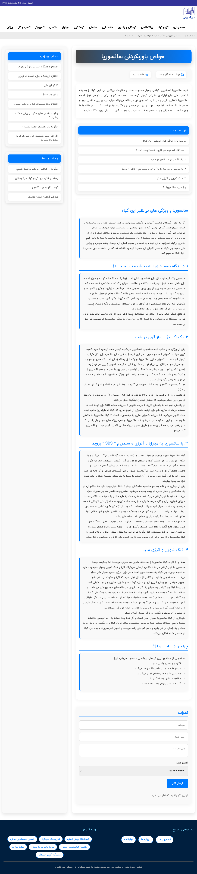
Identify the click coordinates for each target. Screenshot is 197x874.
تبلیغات (128, 839)
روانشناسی (147, 27)
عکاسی (53, 27)
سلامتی (93, 27)
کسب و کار (24, 27)
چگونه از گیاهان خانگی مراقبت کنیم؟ (37, 168)
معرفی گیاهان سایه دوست (43, 196)
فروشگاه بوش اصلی (78, 839)
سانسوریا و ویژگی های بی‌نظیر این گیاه (164, 140)
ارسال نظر (177, 783)
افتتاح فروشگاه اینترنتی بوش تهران (38, 66)
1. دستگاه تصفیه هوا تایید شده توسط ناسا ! (161, 150)
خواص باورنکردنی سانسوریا (138, 36)
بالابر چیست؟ (50, 94)
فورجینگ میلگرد (51, 839)
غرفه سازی (18, 847)
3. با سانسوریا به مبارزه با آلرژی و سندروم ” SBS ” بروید (154, 168)
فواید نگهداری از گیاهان (44, 187)
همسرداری (179, 27)
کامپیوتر (40, 27)
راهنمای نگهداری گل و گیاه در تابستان (36, 178)
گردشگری (79, 27)
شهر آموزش (171, 36)
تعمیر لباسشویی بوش (22, 839)
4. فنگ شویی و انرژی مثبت (170, 178)
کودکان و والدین (127, 27)
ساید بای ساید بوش (43, 847)
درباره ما (145, 839)
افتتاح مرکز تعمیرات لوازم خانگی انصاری (36, 104)
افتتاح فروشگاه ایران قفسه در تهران (38, 76)
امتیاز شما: (182, 763)
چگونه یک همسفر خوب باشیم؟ (40, 126)
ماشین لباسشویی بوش (74, 847)
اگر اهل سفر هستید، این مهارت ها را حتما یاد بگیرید (37, 137)
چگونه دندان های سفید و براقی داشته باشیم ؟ (36, 115)
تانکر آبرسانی (51, 85)
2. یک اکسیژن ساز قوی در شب (168, 159)
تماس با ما (165, 839)
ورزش (10, 27)
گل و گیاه (163, 27)
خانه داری (107, 27)
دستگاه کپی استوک (50, 854)
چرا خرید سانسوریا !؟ (174, 187)
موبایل (65, 27)
